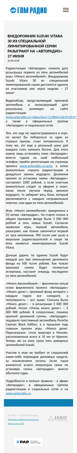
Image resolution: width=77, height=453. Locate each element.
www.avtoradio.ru (18, 393)
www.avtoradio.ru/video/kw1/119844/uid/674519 (41, 117)
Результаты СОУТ (16, 423)
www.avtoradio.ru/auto (36, 166)
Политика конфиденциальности (23, 419)
